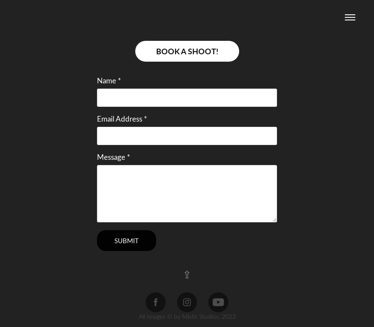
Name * (109, 80)
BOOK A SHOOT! (187, 51)
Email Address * (122, 119)
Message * (113, 157)
